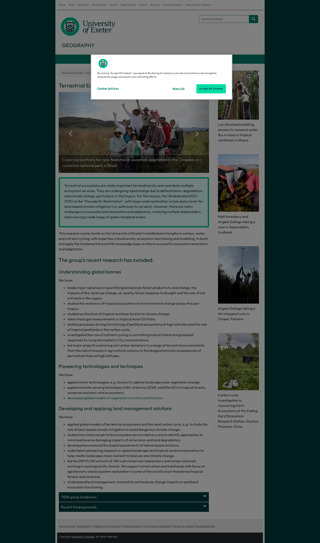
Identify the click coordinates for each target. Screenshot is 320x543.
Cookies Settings (108, 88)
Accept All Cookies (211, 88)
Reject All (179, 88)
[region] (161, 77)
